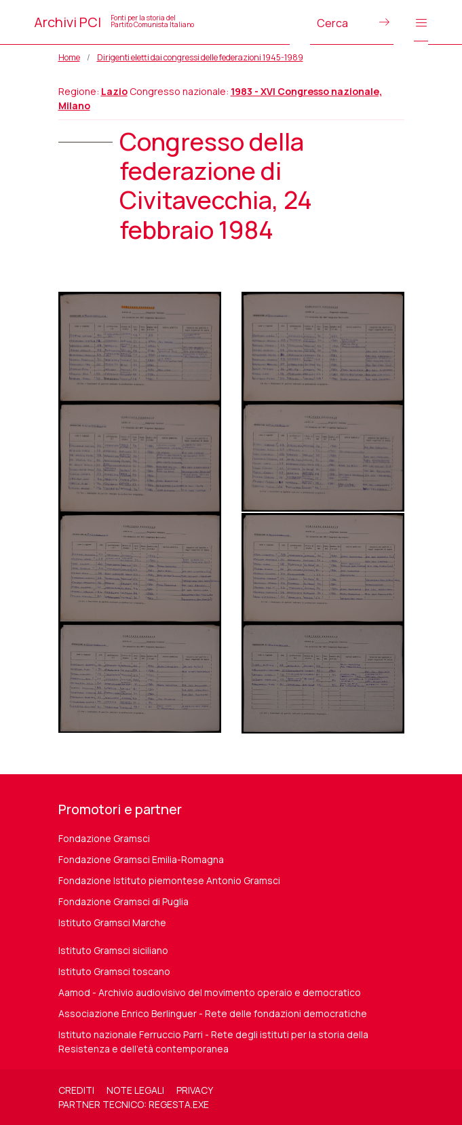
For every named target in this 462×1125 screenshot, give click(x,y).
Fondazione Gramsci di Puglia (123, 901)
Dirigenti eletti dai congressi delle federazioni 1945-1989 (200, 57)
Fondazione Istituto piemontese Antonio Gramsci (169, 880)
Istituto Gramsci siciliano (113, 950)
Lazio (114, 91)
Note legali (135, 1090)
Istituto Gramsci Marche (112, 922)
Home (69, 57)
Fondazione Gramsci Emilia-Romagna (141, 859)
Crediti (76, 1090)
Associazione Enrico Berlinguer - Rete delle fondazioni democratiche (212, 1013)
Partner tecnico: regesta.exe (133, 1104)
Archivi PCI (114, 22)
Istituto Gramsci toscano (114, 971)
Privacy (194, 1090)
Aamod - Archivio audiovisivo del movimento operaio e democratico (209, 992)
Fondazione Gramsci (104, 838)
